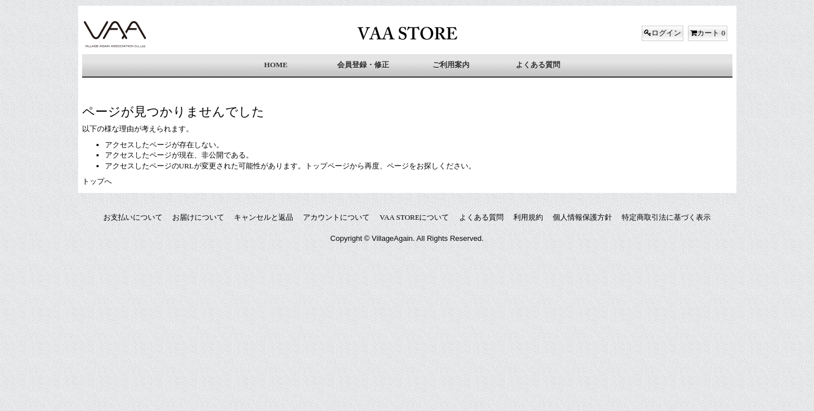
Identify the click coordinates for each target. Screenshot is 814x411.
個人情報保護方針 (582, 217)
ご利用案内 (450, 65)
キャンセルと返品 (263, 217)
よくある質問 (538, 65)
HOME (275, 65)
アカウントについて (336, 217)
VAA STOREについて (414, 217)
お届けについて (198, 217)
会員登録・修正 (363, 65)
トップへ (97, 181)
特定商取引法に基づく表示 (666, 217)
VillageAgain (392, 238)
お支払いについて (133, 217)
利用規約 (528, 217)
